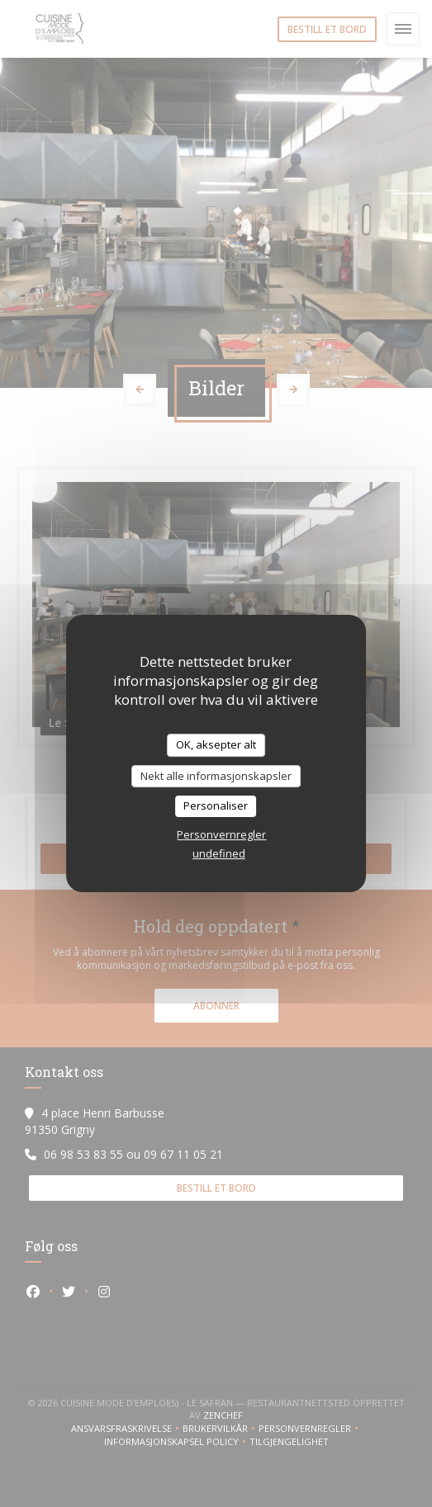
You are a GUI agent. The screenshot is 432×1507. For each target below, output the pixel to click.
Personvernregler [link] (221, 834)
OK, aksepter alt (216, 744)
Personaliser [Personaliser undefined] (215, 805)
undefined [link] (218, 853)
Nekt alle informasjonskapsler (216, 775)
